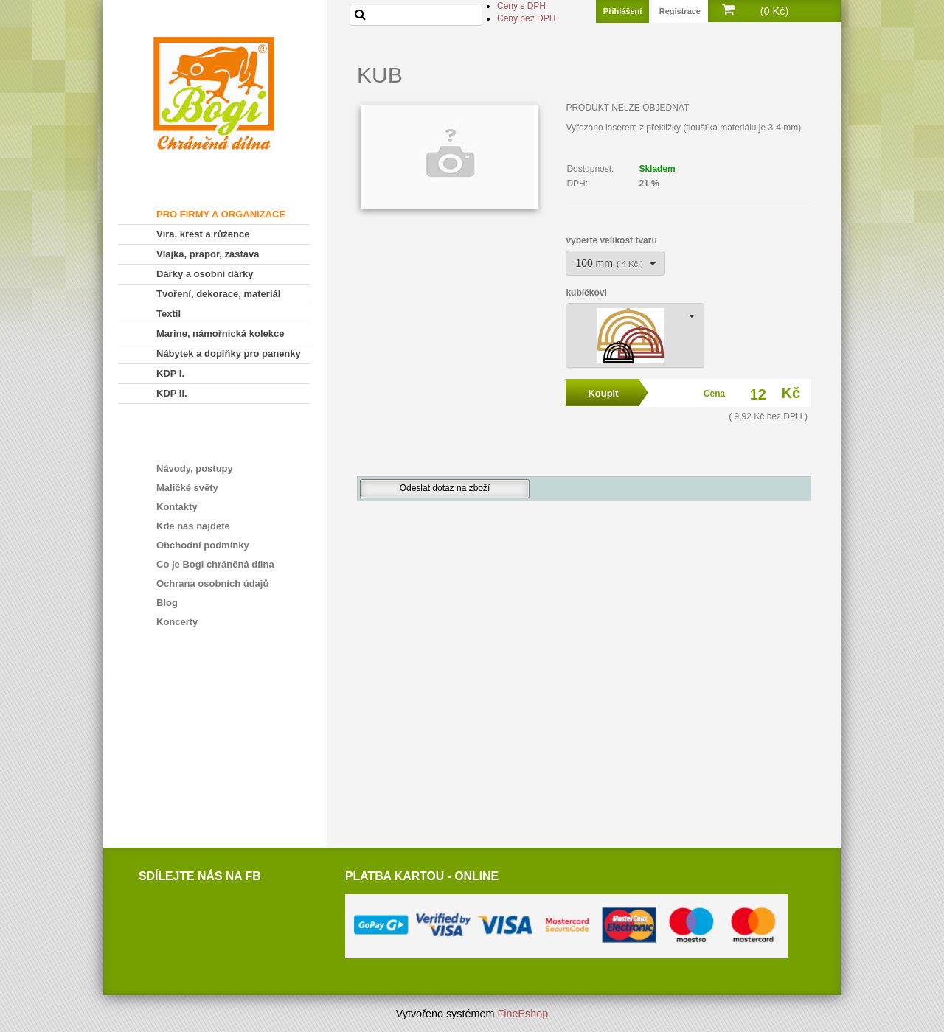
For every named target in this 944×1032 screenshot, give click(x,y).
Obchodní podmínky (202, 545)
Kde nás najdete (193, 525)
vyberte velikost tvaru (611, 240)
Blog (167, 602)
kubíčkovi (586, 292)
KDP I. (170, 373)
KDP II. (171, 393)
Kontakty (177, 506)
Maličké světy (187, 487)
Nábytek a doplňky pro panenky (228, 353)
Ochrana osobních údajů (212, 583)
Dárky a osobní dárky (205, 273)
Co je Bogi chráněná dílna (215, 564)
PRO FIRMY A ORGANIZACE (220, 214)
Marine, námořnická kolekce (220, 333)
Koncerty (177, 621)
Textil (168, 313)
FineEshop (523, 1013)
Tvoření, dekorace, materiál (218, 293)
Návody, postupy (194, 468)
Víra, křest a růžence (202, 234)
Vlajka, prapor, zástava (207, 253)
